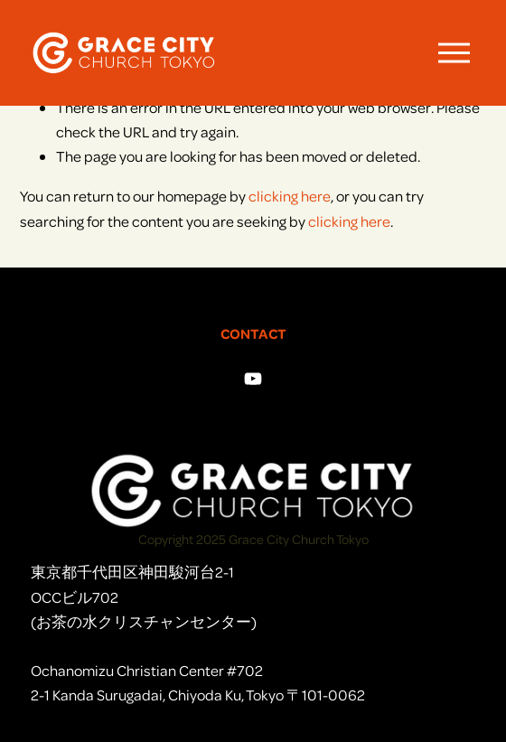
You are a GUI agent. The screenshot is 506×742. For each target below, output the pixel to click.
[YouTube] (253, 379)
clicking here (289, 195)
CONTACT (253, 333)
